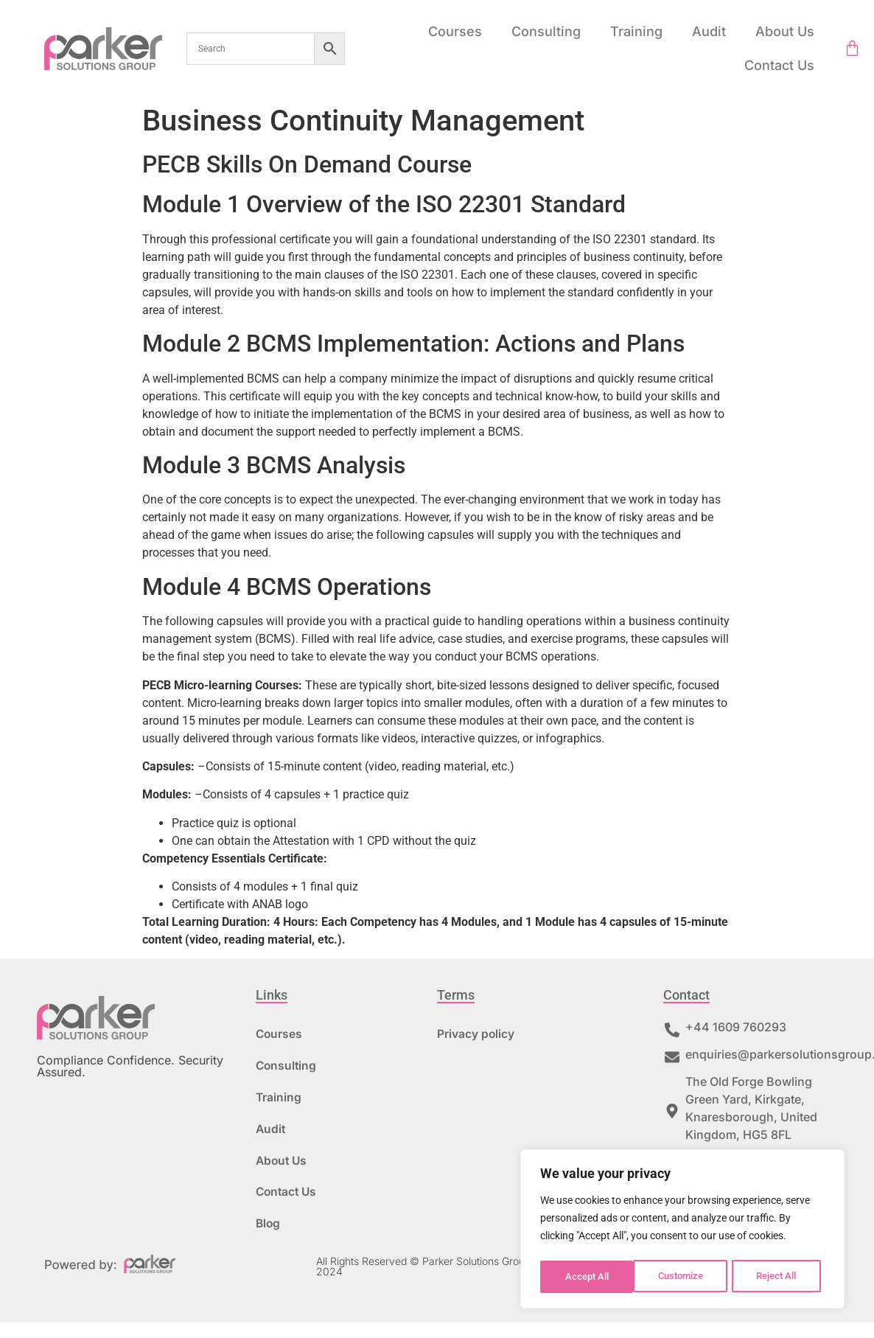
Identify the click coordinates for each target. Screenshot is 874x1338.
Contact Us (779, 65)
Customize (587, 1277)
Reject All (684, 1277)
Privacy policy (476, 1035)
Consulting (546, 31)
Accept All (779, 1277)
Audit (709, 31)
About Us (784, 31)
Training (636, 31)
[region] (682, 1231)
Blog (269, 1238)
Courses (455, 31)
